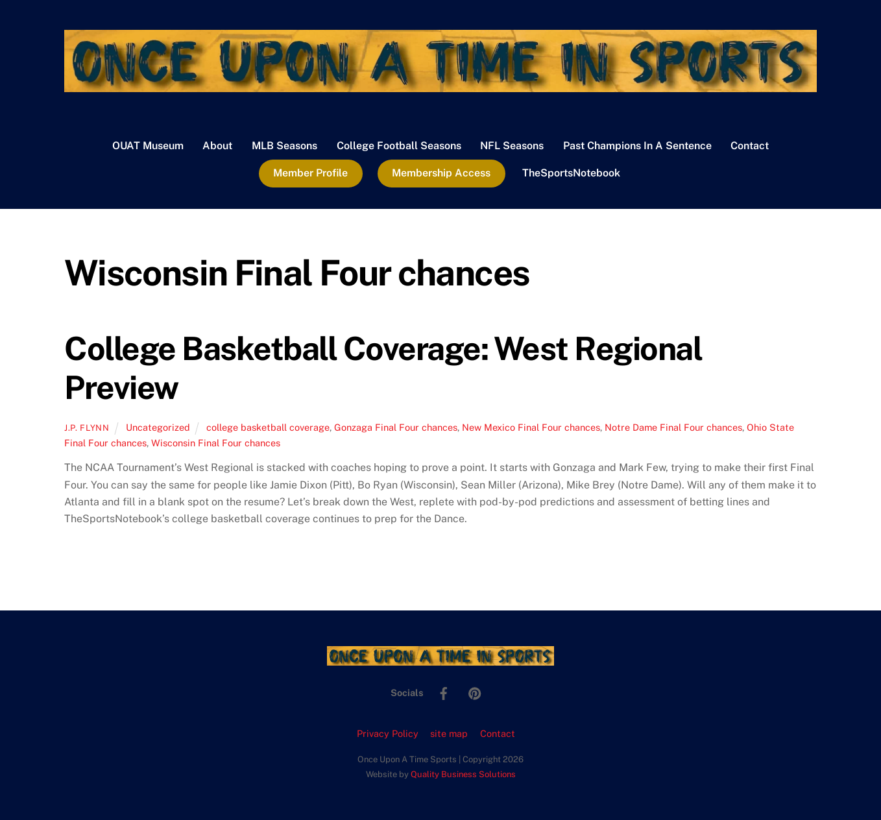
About (217, 145)
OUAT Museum (148, 145)
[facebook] (444, 691)
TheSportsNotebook (571, 173)
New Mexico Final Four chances (531, 427)
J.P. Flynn (86, 428)
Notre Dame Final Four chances (673, 427)
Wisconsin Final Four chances (215, 442)
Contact (749, 145)
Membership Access (441, 173)
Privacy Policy (387, 733)
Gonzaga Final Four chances (395, 427)
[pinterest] (475, 691)
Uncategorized (158, 427)
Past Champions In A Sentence (637, 145)
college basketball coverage (268, 427)
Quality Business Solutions (463, 774)
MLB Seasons (284, 145)
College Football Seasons (399, 145)
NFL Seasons (512, 145)
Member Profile (310, 173)
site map (449, 733)
